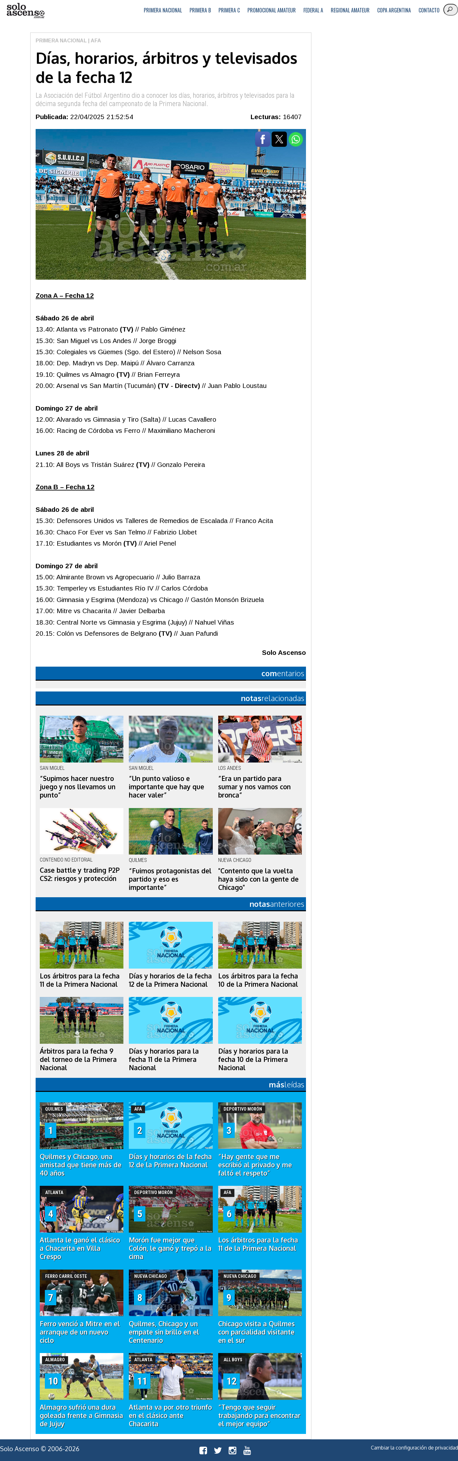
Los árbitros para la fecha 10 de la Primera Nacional (258, 980)
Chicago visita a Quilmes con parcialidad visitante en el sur (256, 1332)
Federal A (313, 10)
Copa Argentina (394, 10)
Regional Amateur (350, 10)
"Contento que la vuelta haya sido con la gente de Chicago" (258, 879)
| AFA (94, 40)
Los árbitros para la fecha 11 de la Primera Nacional (80, 980)
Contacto (429, 10)
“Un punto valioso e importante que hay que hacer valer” (166, 786)
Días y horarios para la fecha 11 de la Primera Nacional (164, 1059)
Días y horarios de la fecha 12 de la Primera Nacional (170, 980)
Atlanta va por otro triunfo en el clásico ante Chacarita (170, 1415)
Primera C (229, 10)
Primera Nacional (163, 10)
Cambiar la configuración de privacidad (414, 1447)
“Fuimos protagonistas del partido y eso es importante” (170, 879)
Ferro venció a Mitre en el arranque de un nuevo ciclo (80, 1332)
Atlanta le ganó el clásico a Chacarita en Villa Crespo (80, 1248)
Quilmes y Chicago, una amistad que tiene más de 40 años (80, 1164)
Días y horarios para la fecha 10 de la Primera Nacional (253, 1059)
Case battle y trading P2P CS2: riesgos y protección (80, 874)
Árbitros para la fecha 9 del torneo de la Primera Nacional (78, 1059)
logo (25, 10)
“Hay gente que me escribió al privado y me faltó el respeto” (255, 1164)
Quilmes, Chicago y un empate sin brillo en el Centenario (164, 1332)
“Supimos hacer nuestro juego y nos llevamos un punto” (77, 786)
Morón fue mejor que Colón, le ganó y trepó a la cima (170, 1248)
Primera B (200, 10)
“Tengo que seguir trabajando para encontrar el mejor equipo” (259, 1415)
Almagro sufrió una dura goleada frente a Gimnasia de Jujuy (81, 1415)
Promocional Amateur (271, 10)
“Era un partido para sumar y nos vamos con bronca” (254, 786)
